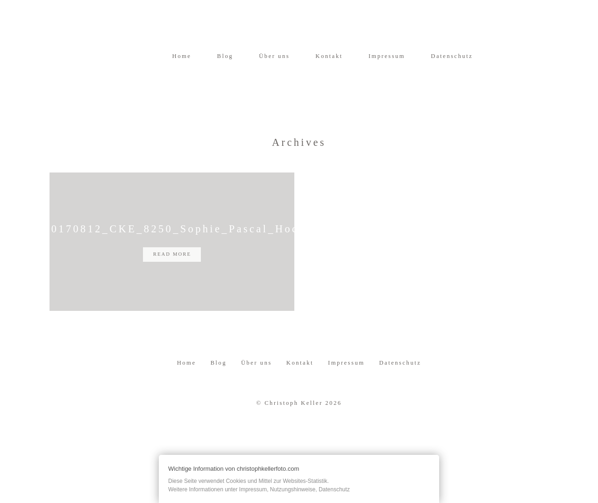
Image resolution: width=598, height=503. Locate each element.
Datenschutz (452, 56)
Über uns (274, 56)
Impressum (387, 56)
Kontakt (328, 56)
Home (182, 56)
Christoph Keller (293, 419)
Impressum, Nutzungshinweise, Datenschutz (294, 489)
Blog (225, 56)
